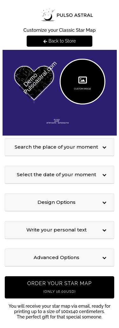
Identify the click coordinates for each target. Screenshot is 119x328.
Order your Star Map (59, 287)
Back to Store (59, 41)
